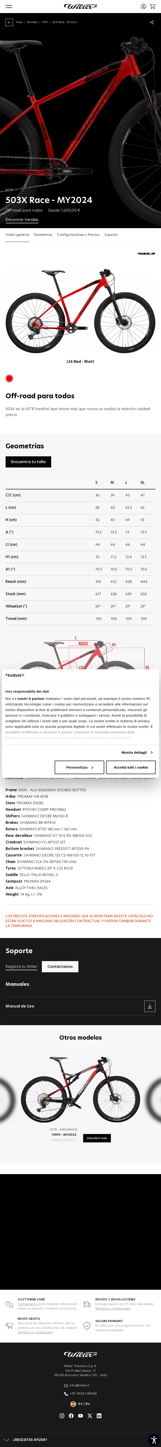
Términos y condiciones (112, 1308)
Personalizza (79, 767)
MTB (44, 22)
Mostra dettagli (134, 752)
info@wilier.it (77, 1386)
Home (19, 22)
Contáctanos (27, 1304)
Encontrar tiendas (22, 220)
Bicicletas (32, 22)
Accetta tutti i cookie (131, 767)
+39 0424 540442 (80, 1394)
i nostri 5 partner (30, 699)
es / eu (80, 1404)
